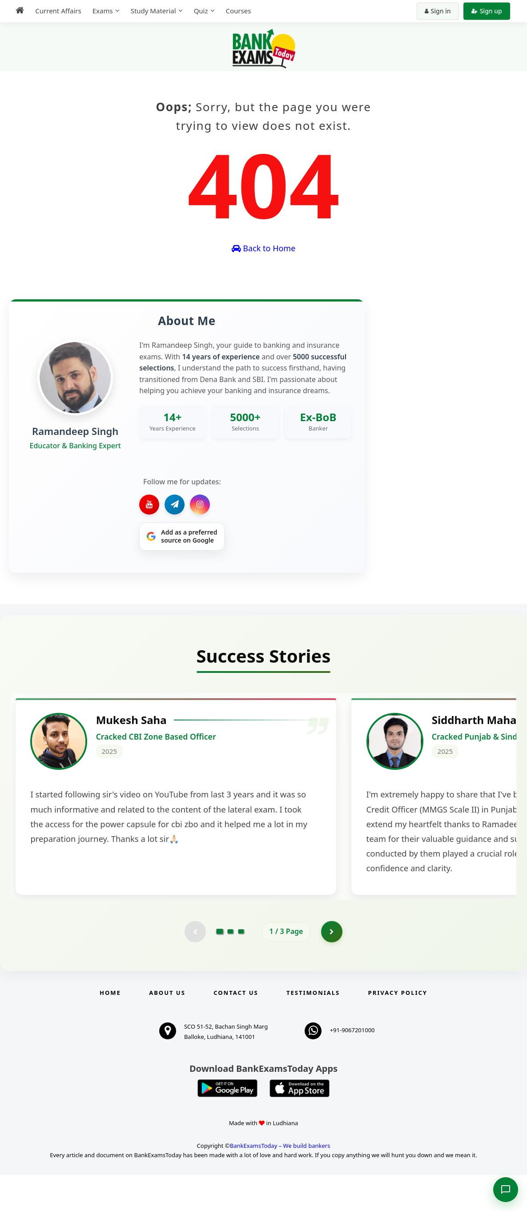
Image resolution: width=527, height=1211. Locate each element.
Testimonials (313, 1029)
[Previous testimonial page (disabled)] (195, 967)
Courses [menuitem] (236, 10)
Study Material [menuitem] (151, 10)
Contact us (235, 1029)
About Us (167, 1029)
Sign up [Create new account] (488, 11)
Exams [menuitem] (101, 10)
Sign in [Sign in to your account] (439, 11)
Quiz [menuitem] (199, 10)
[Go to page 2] (230, 967)
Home (110, 1029)
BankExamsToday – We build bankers (280, 1182)
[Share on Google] (182, 537)
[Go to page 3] (241, 967)
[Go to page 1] (219, 967)
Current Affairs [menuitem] (57, 10)
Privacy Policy (397, 1029)
